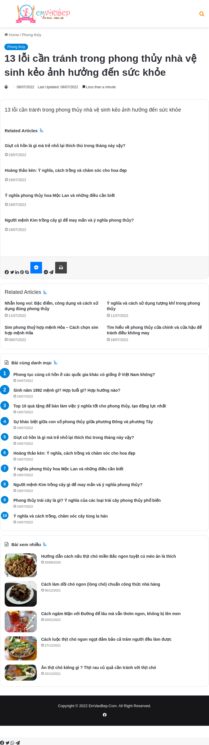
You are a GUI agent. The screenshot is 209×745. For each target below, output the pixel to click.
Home (11, 35)
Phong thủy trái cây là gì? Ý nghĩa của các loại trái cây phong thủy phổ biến (87, 500)
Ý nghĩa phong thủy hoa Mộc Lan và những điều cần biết (60, 195)
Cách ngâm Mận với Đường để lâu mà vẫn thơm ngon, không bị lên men (111, 613)
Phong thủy (31, 35)
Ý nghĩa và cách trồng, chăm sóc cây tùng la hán (60, 516)
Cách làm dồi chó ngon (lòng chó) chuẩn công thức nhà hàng (100, 584)
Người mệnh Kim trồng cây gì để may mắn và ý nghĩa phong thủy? (69, 220)
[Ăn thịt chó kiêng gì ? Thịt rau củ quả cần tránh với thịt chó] (21, 673)
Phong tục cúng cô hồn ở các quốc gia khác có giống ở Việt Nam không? (84, 374)
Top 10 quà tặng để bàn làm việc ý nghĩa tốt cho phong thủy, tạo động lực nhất (89, 406)
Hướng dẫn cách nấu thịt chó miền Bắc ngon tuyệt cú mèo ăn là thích (108, 556)
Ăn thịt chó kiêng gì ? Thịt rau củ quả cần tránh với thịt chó (98, 667)
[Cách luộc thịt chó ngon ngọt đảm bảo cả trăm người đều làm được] (21, 648)
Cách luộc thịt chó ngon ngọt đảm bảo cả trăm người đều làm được (106, 639)
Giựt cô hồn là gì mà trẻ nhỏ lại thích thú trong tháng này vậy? (65, 145)
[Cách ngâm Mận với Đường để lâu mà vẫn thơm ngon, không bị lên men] (21, 621)
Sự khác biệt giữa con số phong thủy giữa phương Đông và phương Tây (83, 421)
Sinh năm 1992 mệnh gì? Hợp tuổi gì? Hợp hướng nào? (66, 390)
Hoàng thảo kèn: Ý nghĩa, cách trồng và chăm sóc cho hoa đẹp (66, 170)
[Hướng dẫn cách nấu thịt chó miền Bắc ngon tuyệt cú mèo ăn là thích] (21, 565)
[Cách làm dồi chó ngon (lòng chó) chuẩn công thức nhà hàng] (21, 594)
